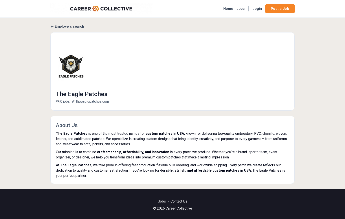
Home (228, 9)
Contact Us (179, 207)
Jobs (241, 9)
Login (257, 9)
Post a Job (280, 9)
